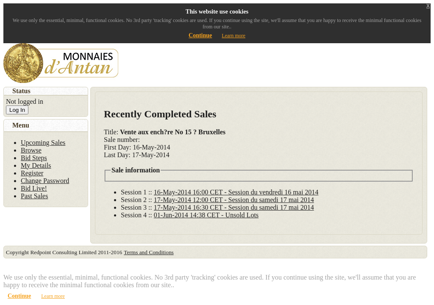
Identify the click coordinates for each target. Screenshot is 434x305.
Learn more (233, 36)
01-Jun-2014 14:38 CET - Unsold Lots (206, 215)
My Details (36, 165)
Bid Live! (34, 188)
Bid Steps (34, 157)
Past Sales (34, 196)
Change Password (45, 180)
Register (32, 173)
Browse (31, 150)
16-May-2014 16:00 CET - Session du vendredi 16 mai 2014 (236, 192)
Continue (200, 35)
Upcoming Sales (43, 142)
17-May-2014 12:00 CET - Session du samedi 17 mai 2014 (234, 199)
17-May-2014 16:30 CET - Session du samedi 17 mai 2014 (234, 207)
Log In (17, 110)
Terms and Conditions (149, 252)
